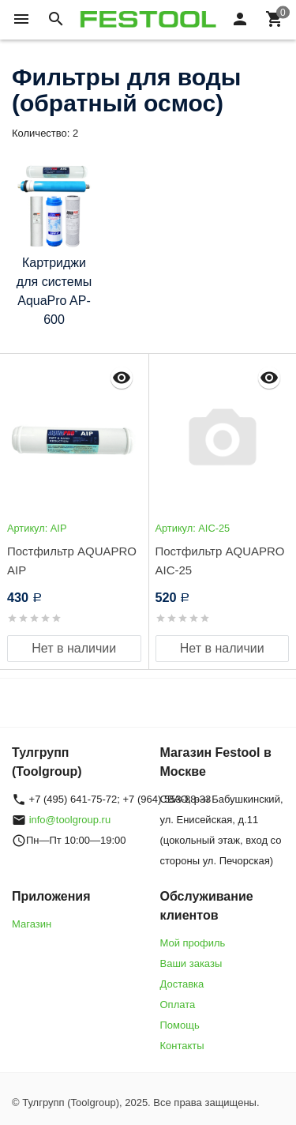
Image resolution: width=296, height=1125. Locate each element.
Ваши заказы (191, 963)
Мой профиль (193, 943)
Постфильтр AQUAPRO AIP (72, 560)
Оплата (178, 1004)
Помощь (180, 1025)
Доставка (182, 984)
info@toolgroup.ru (70, 820)
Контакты (182, 1046)
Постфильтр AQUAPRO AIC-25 (220, 560)
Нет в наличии (74, 648)
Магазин (31, 924)
